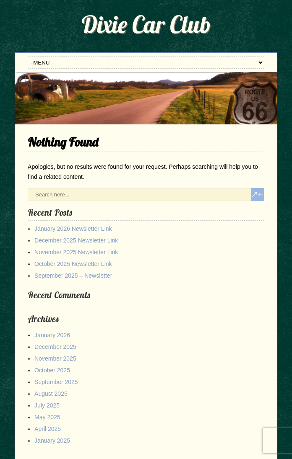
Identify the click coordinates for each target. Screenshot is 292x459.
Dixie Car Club (146, 24)
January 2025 (52, 440)
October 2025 (52, 370)
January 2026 (52, 335)
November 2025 (55, 358)
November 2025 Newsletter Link (76, 252)
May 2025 (47, 417)
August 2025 (51, 393)
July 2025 (47, 405)
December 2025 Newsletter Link (76, 240)
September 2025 (56, 382)
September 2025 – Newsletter (73, 275)
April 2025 (47, 428)
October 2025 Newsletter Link (73, 263)
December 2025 (55, 346)
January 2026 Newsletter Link (73, 228)
